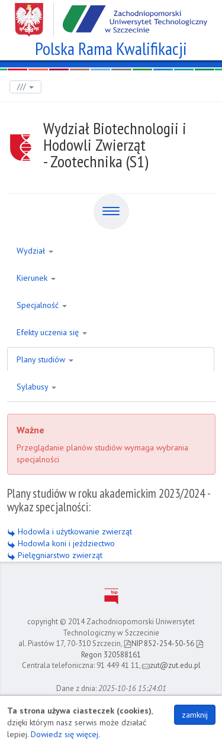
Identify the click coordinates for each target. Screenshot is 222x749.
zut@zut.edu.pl (171, 665)
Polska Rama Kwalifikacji (111, 47)
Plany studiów (45, 359)
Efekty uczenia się (52, 332)
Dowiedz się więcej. (65, 734)
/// (25, 87)
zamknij (195, 714)
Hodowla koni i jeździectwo (61, 543)
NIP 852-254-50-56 (159, 643)
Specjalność (42, 305)
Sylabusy (36, 386)
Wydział (35, 250)
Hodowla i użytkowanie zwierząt (69, 531)
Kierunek (36, 278)
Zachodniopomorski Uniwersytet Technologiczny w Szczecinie (111, 15)
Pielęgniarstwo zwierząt (54, 555)
